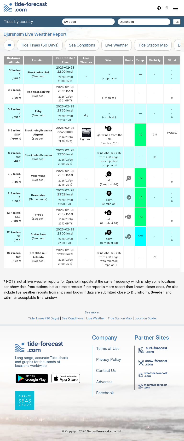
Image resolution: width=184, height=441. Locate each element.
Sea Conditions (82, 45)
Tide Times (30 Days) (40, 45)
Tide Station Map (153, 45)
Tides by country (18, 21)
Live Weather (116, 45)
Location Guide (145, 318)
